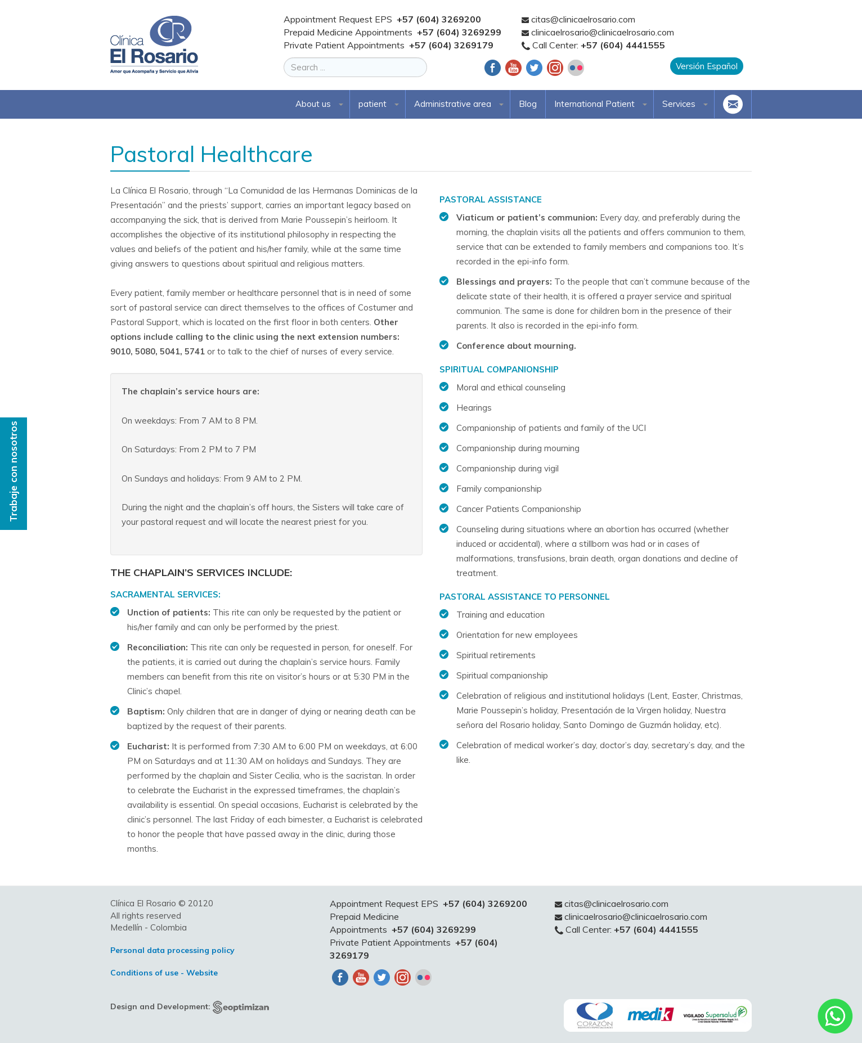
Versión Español (707, 66)
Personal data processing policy (172, 950)
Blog (528, 103)
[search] (355, 67)
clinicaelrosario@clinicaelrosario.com (602, 32)
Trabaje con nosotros (13, 471)
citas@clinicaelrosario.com (583, 19)
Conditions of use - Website (164, 973)
